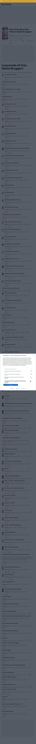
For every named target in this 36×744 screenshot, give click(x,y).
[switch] (31, 371)
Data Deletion (12, 388)
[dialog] (18, 372)
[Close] (34, 356)
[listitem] (18, 369)
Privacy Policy (23, 388)
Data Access (18, 388)
